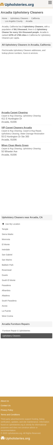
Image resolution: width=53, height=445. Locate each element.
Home (4, 18)
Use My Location (11, 224)
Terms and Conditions (10, 414)
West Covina (7, 316)
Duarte (5, 275)
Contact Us (5, 405)
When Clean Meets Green (15, 145)
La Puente (6, 311)
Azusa (4, 306)
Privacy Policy (7, 410)
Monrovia (6, 239)
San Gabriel (7, 255)
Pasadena (6, 285)
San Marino (7, 260)
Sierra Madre (7, 234)
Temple (5, 229)
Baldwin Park (7, 265)
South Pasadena (9, 301)
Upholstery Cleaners (11, 336)
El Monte (6, 244)
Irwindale (6, 249)
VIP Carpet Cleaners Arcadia (16, 127)
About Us (5, 401)
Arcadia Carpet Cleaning (14, 112)
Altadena (6, 295)
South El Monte (8, 280)
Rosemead (6, 270)
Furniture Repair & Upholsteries (16, 331)
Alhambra (6, 290)
